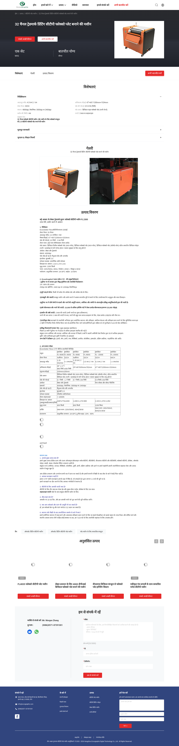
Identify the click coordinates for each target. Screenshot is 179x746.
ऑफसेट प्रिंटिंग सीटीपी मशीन (33, 532)
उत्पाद (21, 14)
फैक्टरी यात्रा (63, 702)
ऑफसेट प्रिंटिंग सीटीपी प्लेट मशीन (61, 532)
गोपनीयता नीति (100, 737)
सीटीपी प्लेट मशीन (31, 14)
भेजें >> (125, 726)
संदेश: (86, 619)
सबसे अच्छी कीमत (25, 39)
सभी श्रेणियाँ (93, 712)
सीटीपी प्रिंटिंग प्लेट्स (95, 702)
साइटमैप (77, 737)
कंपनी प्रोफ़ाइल (64, 697)
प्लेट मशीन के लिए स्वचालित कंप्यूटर (91, 532)
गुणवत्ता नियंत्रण (64, 706)
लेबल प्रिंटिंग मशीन (94, 707)
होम (16, 14)
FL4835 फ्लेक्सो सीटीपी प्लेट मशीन (32, 584)
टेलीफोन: (87, 661)
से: (85, 649)
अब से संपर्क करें (93, 675)
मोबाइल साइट (87, 737)
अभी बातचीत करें (48, 39)
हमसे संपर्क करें (64, 711)
